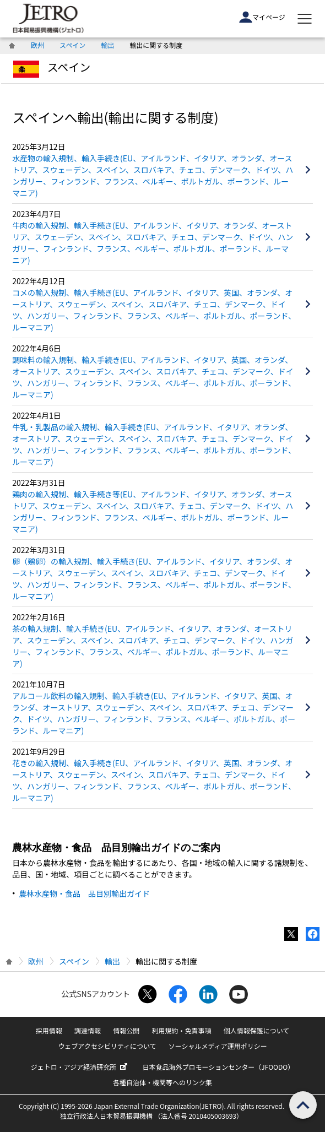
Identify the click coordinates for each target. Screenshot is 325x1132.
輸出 (107, 45)
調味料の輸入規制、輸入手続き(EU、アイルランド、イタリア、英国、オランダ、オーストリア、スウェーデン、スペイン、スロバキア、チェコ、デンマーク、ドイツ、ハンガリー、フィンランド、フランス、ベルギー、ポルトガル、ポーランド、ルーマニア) (154, 377)
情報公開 (126, 1030)
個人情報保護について (257, 1030)
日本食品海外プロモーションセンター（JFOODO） (219, 1066)
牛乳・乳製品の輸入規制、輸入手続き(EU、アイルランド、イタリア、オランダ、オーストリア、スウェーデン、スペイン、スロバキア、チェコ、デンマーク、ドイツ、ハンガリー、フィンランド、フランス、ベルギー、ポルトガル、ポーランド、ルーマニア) (154, 444)
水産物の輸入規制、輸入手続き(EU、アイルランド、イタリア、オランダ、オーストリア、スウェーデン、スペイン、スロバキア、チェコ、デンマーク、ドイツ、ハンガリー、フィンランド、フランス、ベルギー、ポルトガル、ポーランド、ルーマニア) (152, 175)
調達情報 (87, 1030)
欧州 (37, 45)
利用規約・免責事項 (181, 1030)
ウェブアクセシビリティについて (107, 1045)
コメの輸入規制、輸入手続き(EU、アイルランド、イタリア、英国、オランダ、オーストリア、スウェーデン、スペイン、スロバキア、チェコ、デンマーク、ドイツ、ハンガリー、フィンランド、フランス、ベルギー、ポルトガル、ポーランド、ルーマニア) (154, 310)
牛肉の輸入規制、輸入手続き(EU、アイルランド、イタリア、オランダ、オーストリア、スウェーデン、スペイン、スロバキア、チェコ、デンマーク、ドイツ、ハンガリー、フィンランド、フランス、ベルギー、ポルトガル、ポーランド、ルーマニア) (152, 243)
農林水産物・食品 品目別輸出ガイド (84, 893)
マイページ (262, 17)
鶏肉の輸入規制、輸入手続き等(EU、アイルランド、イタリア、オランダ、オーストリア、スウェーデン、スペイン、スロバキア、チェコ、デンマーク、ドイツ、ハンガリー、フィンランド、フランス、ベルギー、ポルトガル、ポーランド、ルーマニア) (152, 511)
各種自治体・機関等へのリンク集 (162, 1082)
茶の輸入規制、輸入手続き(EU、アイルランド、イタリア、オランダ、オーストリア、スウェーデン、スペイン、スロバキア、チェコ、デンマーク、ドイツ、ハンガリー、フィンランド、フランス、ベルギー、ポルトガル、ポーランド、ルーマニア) (152, 646)
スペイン (72, 45)
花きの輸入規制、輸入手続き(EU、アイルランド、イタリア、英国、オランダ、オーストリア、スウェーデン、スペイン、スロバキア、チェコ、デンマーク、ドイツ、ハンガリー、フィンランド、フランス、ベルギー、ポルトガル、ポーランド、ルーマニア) (154, 780)
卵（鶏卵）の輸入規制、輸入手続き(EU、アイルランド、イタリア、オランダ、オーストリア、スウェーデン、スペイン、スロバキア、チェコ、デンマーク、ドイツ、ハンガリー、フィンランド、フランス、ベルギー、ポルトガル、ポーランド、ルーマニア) (154, 579)
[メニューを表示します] (304, 18)
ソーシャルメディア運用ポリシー (218, 1045)
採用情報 (49, 1030)
